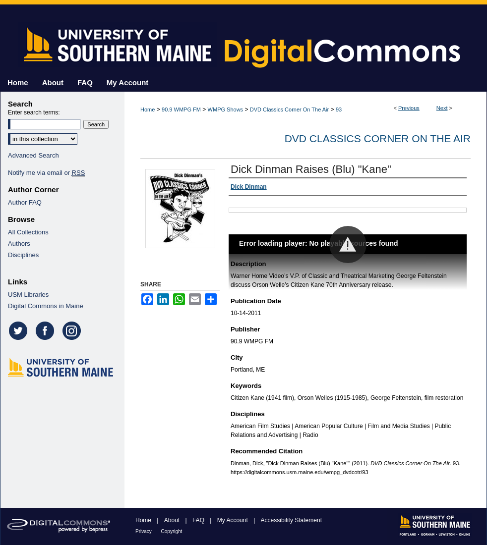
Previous (409, 108)
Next (442, 108)
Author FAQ (25, 202)
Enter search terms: (34, 112)
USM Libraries (28, 294)
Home (147, 109)
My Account (233, 520)
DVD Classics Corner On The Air (289, 109)
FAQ (199, 520)
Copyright (172, 531)
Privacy (144, 531)
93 (339, 109)
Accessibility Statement (291, 520)
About (173, 520)
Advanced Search (33, 155)
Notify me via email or (46, 172)
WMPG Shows (226, 109)
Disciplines (23, 255)
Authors (19, 243)
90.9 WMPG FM (181, 109)
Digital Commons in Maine (45, 306)
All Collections (28, 232)
